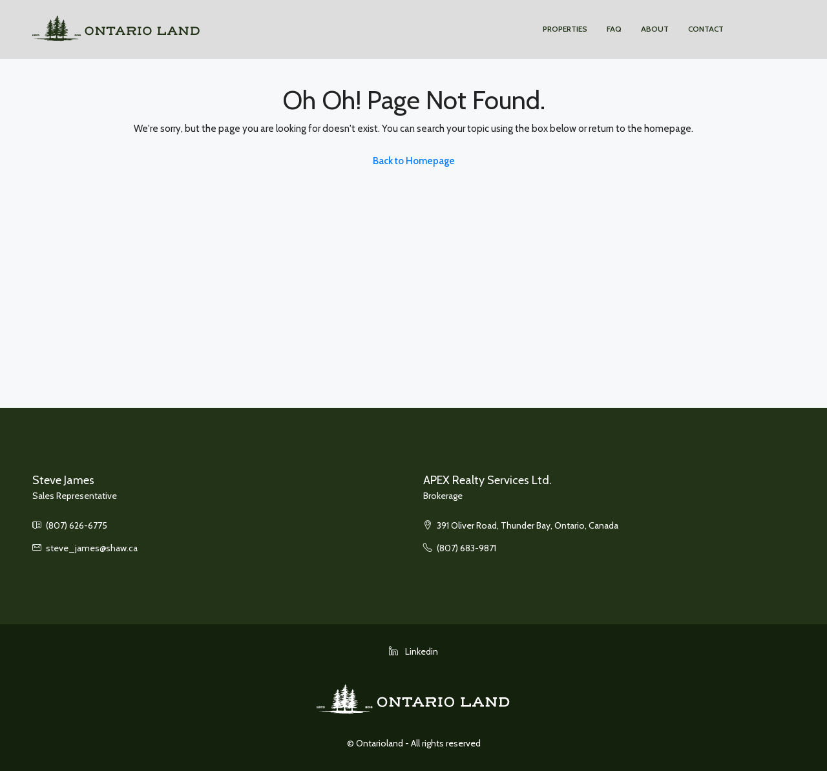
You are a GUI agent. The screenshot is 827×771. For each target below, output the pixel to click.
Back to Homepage (414, 161)
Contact (706, 29)
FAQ (614, 29)
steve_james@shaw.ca (92, 548)
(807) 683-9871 (466, 548)
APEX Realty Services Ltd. (487, 480)
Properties (565, 29)
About (655, 29)
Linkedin (413, 651)
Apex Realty (759, 29)
